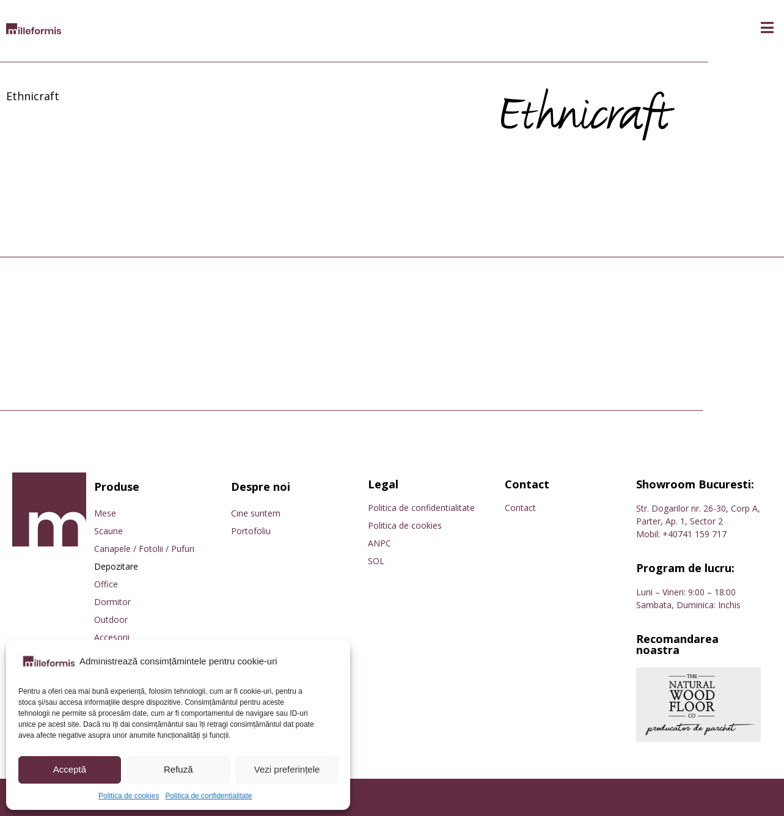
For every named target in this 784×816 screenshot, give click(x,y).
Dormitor (112, 602)
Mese (105, 513)
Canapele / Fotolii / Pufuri (144, 548)
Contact (520, 507)
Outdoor (111, 619)
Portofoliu (251, 531)
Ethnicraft (32, 96)
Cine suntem (255, 513)
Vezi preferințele (287, 769)
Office (106, 584)
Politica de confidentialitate (208, 796)
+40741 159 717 (694, 534)
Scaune (108, 531)
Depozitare (116, 566)
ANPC (379, 543)
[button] (767, 28)
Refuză (178, 769)
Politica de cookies (128, 796)
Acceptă (69, 769)
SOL (376, 561)
